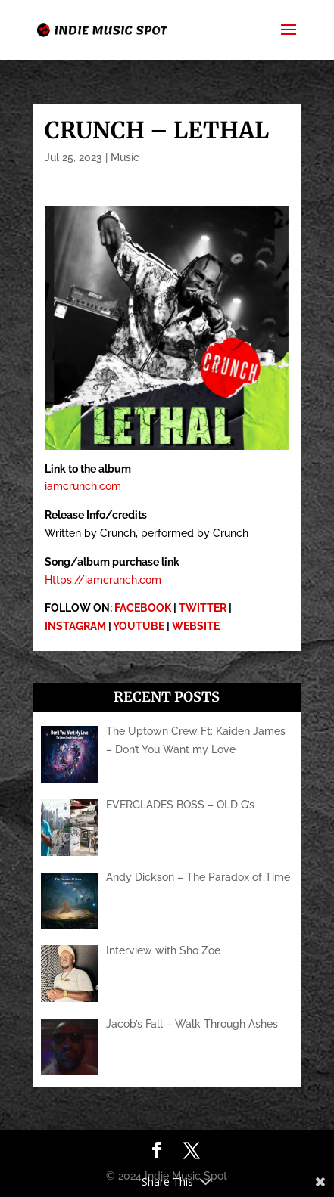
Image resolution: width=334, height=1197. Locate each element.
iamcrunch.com (83, 486)
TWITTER (202, 608)
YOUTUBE (138, 626)
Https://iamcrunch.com (103, 580)
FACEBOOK (142, 608)
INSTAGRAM (75, 626)
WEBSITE (196, 626)
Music (125, 157)
